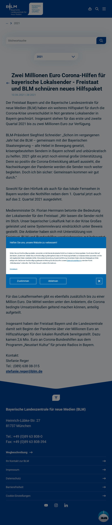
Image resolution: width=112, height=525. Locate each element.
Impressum (13, 269)
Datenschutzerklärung (74, 260)
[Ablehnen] (53, 281)
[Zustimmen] (23, 281)
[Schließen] (99, 281)
